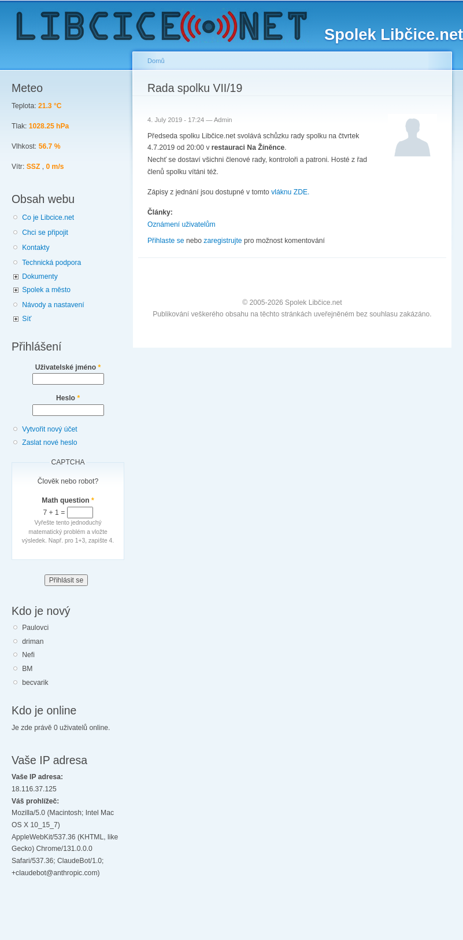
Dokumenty (39, 276)
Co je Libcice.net (48, 217)
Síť (26, 319)
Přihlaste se (165, 241)
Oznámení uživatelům (181, 224)
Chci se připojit (45, 232)
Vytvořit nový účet (49, 429)
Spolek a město (46, 290)
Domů (156, 60)
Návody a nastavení (53, 305)
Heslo (68, 398)
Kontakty (35, 248)
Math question (68, 500)
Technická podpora (51, 263)
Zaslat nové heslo (49, 442)
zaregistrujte (222, 241)
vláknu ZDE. (290, 192)
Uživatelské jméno (68, 367)
